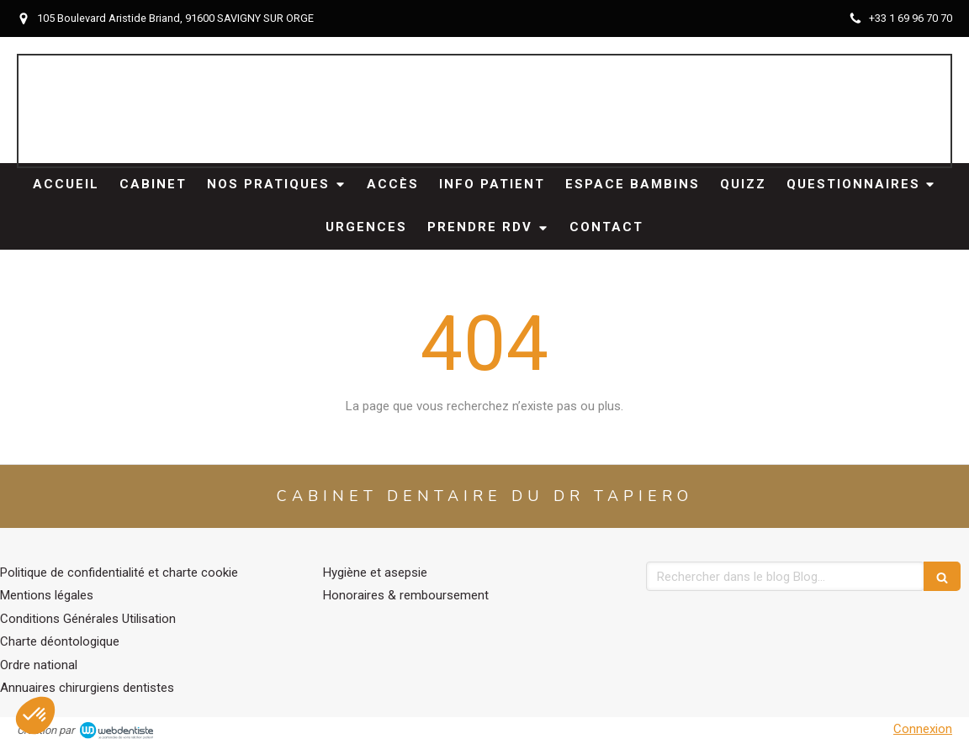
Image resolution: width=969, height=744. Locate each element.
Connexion (922, 728)
